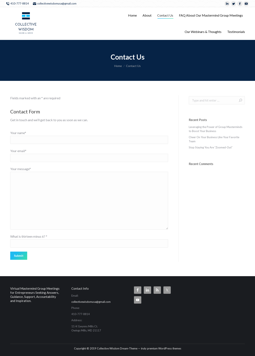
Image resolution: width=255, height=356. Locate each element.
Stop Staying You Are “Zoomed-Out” (211, 147)
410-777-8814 (17, 3)
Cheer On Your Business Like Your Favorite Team (214, 139)
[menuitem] (132, 15)
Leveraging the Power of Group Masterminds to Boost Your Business (215, 129)
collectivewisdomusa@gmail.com (54, 3)
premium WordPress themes (164, 348)
